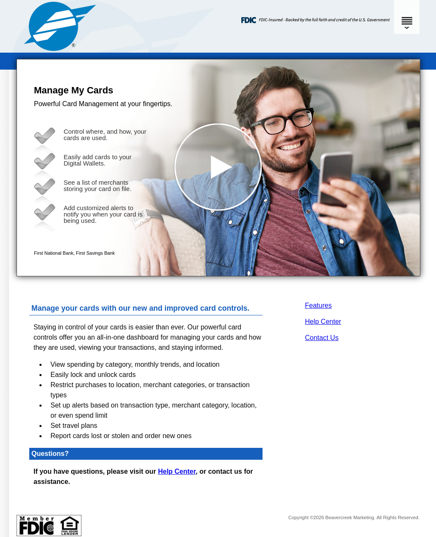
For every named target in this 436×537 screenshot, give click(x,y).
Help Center (323, 321)
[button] (218, 167)
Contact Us (321, 337)
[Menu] (406, 17)
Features (318, 305)
